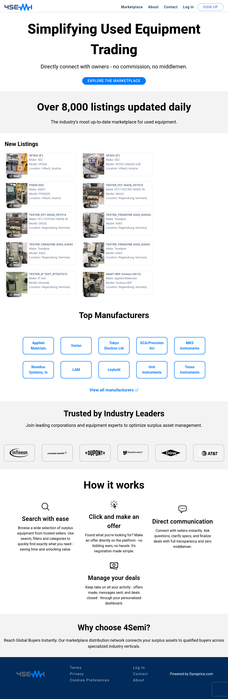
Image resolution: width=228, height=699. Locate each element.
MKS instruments (190, 345)
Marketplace (132, 7)
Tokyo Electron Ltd (114, 345)
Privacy (77, 674)
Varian (76, 345)
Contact (171, 7)
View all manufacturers (114, 390)
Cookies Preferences (89, 680)
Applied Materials (38, 345)
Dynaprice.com (201, 674)
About (153, 7)
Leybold (114, 370)
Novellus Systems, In (38, 369)
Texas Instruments (189, 369)
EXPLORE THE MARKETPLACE (114, 81)
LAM (76, 370)
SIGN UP (210, 7)
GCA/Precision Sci (152, 345)
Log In (188, 7)
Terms (76, 668)
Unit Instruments (151, 369)
